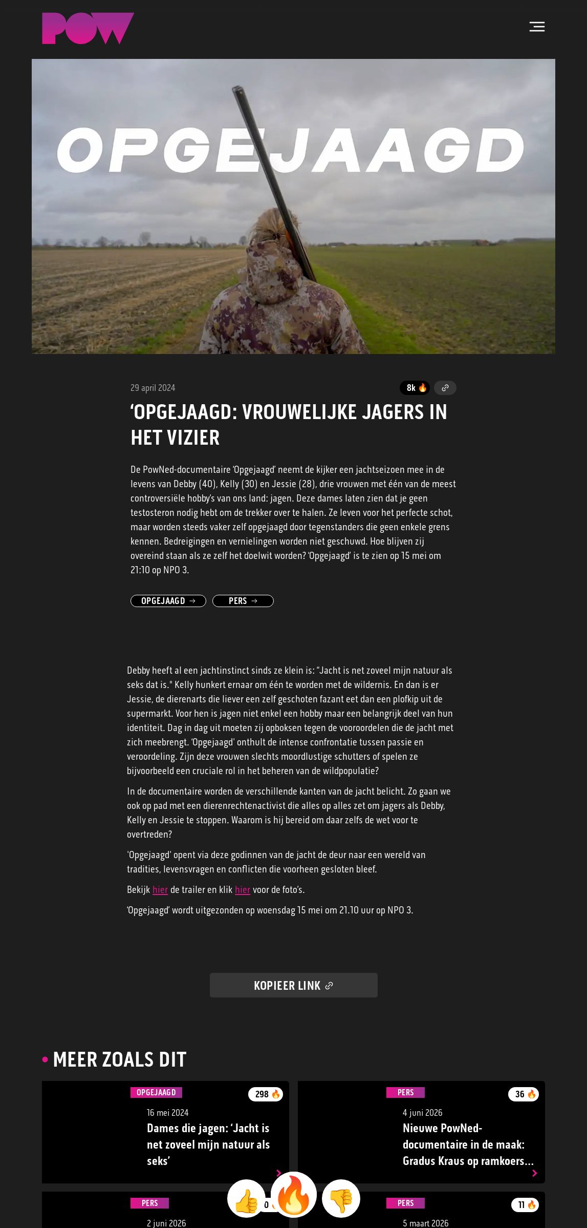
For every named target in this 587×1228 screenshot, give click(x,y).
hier (160, 890)
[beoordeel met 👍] (246, 1198)
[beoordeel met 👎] (341, 1198)
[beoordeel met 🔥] (294, 1195)
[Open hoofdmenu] (537, 26)
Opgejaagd (168, 601)
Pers (243, 601)
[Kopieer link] (445, 388)
